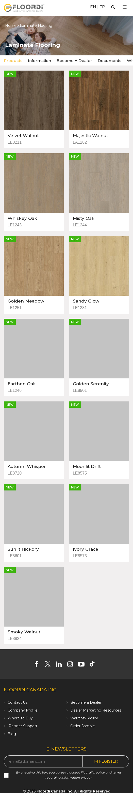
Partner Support (22, 726)
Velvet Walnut (23, 135)
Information (39, 60)
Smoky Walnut (24, 631)
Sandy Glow (86, 301)
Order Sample (82, 726)
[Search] (113, 7)
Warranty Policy (84, 718)
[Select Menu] (124, 7)
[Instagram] (72, 665)
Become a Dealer (86, 702)
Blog (12, 734)
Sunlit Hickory (23, 549)
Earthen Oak (22, 383)
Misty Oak (83, 218)
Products (13, 60)
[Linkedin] (61, 665)
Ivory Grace (85, 549)
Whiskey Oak (22, 218)
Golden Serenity (91, 383)
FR (102, 7)
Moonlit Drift (87, 466)
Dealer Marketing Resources (95, 710)
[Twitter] (49, 665)
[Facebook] (38, 665)
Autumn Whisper (27, 466)
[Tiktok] (94, 665)
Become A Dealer (74, 60)
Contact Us (17, 702)
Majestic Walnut (90, 135)
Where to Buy (20, 718)
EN (93, 7)
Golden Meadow (26, 301)
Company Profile (23, 710)
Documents (109, 60)
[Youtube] (83, 665)
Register (106, 761)
